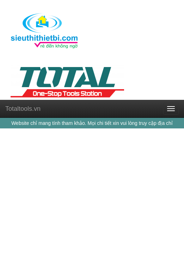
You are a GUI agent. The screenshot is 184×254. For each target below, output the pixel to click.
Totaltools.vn (23, 108)
